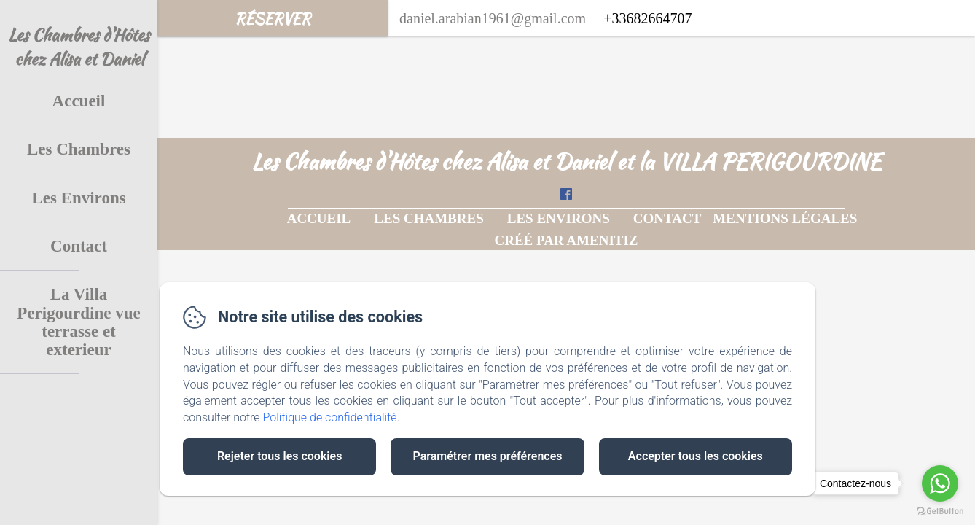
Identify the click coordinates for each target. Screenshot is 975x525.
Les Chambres (78, 149)
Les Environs (78, 198)
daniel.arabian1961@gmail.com (492, 18)
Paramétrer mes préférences (487, 456)
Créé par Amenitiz (566, 240)
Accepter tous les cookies (695, 456)
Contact (78, 246)
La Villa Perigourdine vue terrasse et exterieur (78, 322)
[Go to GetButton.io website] (940, 511)
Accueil (79, 101)
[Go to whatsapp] (940, 483)
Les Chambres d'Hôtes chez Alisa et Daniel (78, 47)
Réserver (272, 18)
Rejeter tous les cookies (279, 456)
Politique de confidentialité (330, 417)
